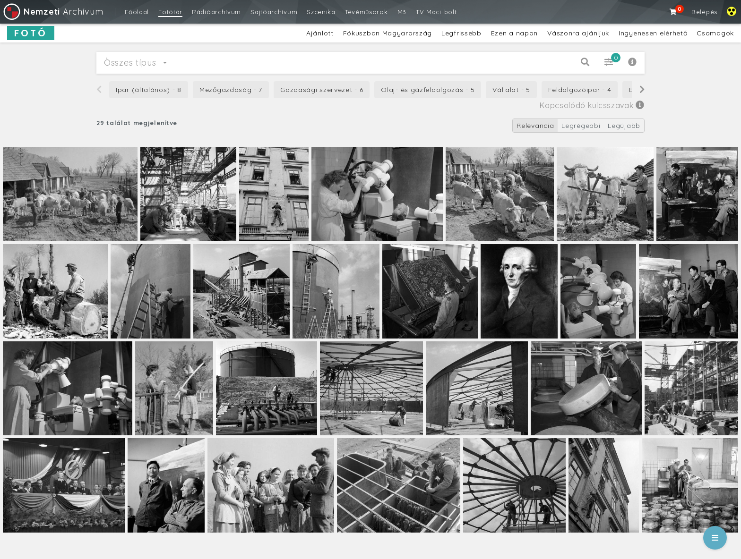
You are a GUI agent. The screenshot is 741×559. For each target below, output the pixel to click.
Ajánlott (320, 33)
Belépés (704, 12)
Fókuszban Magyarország (387, 33)
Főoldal (137, 12)
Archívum (52, 11)
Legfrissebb (461, 33)
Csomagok (715, 33)
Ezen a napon (514, 33)
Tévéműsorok (366, 12)
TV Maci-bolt (436, 12)
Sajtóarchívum (273, 12)
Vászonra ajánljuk (578, 33)
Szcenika (321, 12)
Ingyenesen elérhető (653, 33)
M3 (401, 12)
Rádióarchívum (216, 12)
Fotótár (170, 12)
